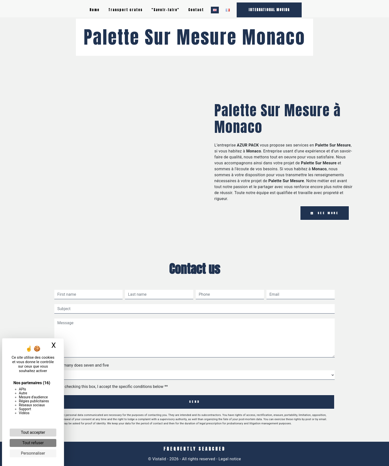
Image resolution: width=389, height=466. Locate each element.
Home (94, 9)
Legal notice (229, 459)
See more (324, 213)
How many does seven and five (81, 365)
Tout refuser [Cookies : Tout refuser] (33, 442)
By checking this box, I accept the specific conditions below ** (113, 386)
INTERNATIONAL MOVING (269, 9)
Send (194, 402)
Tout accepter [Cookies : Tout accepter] (33, 432)
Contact (196, 9)
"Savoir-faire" (165, 9)
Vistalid (159, 459)
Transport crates (125, 9)
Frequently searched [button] (194, 449)
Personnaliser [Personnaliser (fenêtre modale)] (33, 453)
